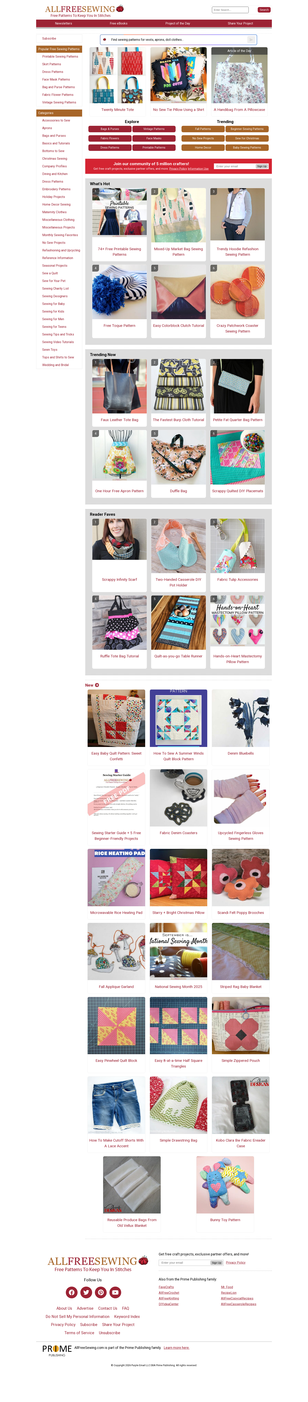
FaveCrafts (166, 1287)
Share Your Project (118, 1324)
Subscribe (49, 38)
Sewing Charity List (55, 288)
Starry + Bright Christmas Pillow (178, 912)
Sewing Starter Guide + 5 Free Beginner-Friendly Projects (116, 836)
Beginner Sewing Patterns (247, 129)
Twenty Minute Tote (117, 109)
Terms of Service (79, 1332)
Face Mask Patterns (56, 79)
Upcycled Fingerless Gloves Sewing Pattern (240, 836)
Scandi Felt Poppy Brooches (240, 912)
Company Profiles (54, 166)
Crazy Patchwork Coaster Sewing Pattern (237, 328)
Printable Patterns (154, 147)
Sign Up (262, 166)
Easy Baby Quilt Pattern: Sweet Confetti (116, 756)
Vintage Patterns (154, 129)
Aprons (47, 128)
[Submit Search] (264, 10)
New (92, 685)
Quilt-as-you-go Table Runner (178, 656)
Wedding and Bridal (55, 365)
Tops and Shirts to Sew (58, 357)
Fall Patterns (203, 129)
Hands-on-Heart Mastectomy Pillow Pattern (237, 659)
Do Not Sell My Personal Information (77, 1316)
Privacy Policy (178, 168)
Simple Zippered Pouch (241, 1060)
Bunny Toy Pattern (225, 1220)
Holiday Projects (53, 197)
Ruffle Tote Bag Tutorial (119, 656)
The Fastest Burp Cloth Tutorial (178, 420)
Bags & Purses (110, 129)
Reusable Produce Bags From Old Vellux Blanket (132, 1223)
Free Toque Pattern (119, 325)
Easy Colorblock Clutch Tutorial (178, 325)
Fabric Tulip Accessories (237, 579)
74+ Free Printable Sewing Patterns (119, 252)
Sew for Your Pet (53, 281)
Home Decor (203, 147)
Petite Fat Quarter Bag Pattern (237, 420)
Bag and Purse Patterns (58, 87)
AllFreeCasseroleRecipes (238, 1304)
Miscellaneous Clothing (58, 220)
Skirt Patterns (51, 64)
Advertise (85, 1308)
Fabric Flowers (110, 138)
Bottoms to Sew (53, 151)
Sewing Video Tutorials (58, 342)
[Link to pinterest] (101, 1292)
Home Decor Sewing (56, 204)
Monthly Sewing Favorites (60, 235)
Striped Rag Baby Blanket (240, 986)
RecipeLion (228, 1293)
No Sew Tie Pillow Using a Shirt (178, 109)
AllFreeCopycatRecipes (237, 1298)
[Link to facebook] (72, 1292)
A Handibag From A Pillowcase (239, 109)
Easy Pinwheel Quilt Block (116, 1060)
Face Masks (154, 138)
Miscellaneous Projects (58, 227)
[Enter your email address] (185, 1263)
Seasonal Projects (54, 265)
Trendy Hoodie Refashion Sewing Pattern (237, 252)
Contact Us (107, 1308)
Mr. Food (227, 1287)
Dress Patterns (52, 72)
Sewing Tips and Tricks (58, 334)
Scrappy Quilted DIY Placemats (237, 491)
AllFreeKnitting (169, 1298)
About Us (64, 1308)
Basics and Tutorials (56, 143)
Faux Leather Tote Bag (119, 420)
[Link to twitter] (86, 1292)
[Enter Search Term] (230, 10)
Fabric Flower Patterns (57, 95)
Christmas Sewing (54, 158)
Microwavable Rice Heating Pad (116, 912)
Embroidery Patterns (56, 189)
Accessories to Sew (56, 120)
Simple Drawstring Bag (178, 1140)
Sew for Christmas (247, 138)
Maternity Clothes (54, 212)
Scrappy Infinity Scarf (119, 579)
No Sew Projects (53, 243)
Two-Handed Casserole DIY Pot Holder (178, 582)
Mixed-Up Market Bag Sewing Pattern (178, 252)
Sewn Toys (49, 350)
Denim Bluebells (241, 753)
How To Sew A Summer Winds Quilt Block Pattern (178, 756)
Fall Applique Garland (116, 986)
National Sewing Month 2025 (178, 986)
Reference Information (57, 258)
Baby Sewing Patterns (247, 147)
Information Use (198, 168)
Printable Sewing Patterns (60, 56)
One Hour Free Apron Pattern (119, 491)
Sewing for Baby (53, 304)
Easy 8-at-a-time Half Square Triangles (178, 1063)
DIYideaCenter (169, 1304)
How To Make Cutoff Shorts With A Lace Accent (116, 1143)
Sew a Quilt (50, 273)
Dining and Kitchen (55, 174)
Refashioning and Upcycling (61, 250)
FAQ (125, 1308)
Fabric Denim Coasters (178, 833)
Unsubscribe (109, 1332)
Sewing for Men (53, 319)
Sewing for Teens (54, 327)
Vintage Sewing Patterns (59, 102)
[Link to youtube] (115, 1292)
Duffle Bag (178, 491)
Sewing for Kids (53, 311)
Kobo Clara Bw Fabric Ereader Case (241, 1143)
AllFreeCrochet (169, 1293)
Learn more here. (177, 1348)
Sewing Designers (55, 296)
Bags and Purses (54, 136)
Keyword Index (127, 1316)
